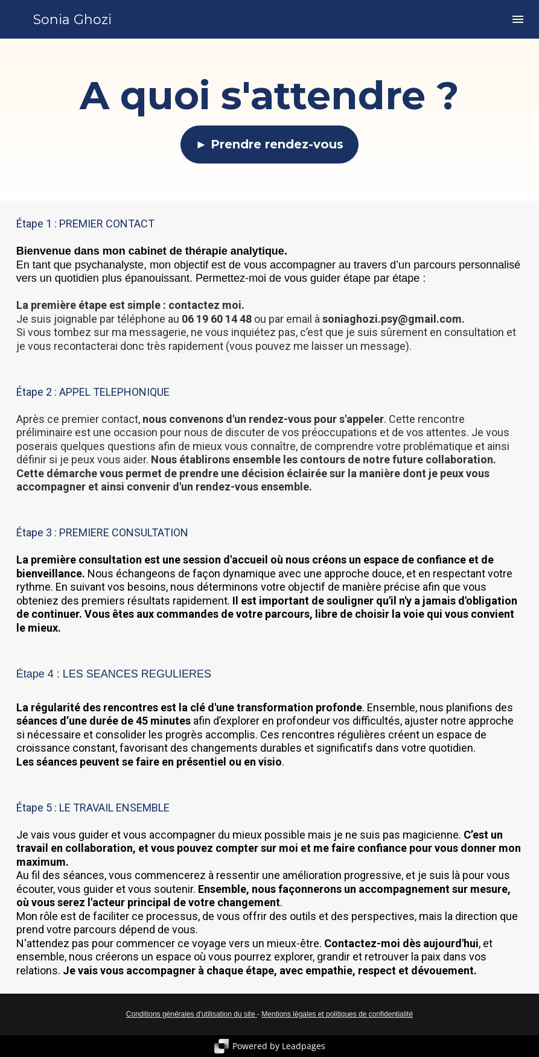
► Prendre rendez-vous (270, 144)
